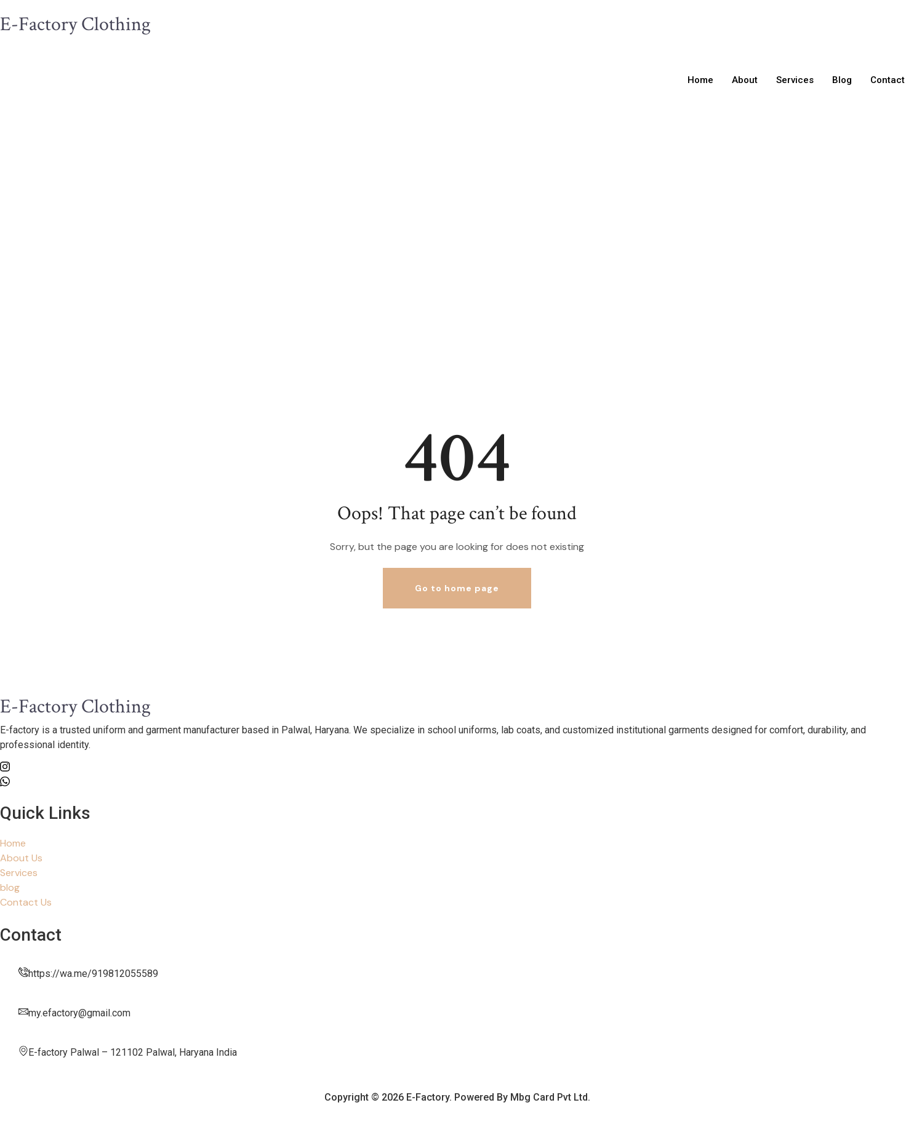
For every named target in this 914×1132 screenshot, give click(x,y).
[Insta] (457, 766)
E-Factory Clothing (75, 24)
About (745, 80)
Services (795, 80)
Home (700, 80)
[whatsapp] (457, 780)
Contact (887, 80)
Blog (842, 80)
